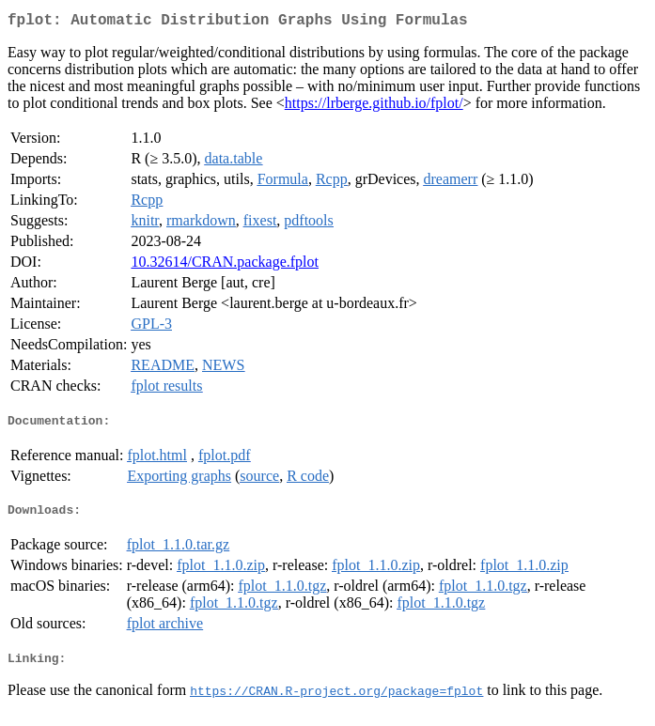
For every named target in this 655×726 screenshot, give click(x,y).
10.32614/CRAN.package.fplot (225, 265)
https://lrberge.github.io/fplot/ (374, 107)
